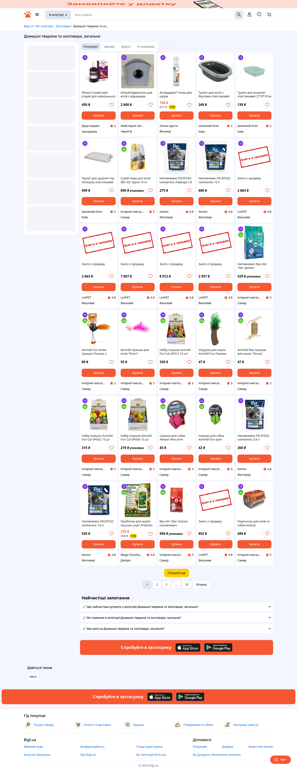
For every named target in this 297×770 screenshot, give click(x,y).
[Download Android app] (218, 647)
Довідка (227, 747)
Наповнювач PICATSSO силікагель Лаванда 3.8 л (176, 180)
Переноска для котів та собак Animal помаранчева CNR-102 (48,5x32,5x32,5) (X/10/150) (253, 523)
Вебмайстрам (33, 747)
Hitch (33, 677)
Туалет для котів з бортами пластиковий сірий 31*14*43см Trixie (214, 94)
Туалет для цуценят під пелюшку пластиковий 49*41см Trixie (98, 180)
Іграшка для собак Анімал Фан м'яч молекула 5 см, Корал (175, 437)
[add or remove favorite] (111, 105)
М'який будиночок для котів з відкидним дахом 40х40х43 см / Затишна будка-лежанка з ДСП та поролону (137, 94)
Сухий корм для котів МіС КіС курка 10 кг (136, 180)
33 (187, 584)
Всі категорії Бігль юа (151, 755)
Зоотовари (63, 26)
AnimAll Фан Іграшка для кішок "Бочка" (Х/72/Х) (251, 351)
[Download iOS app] (188, 647)
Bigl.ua (28, 26)
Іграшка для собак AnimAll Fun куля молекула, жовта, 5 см (213, 437)
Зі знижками (145, 46)
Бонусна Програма (37, 755)
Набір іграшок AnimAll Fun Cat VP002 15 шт (97, 437)
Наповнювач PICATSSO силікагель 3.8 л (253, 437)
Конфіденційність (92, 747)
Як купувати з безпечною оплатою (217, 755)
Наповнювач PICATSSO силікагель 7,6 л (97, 523)
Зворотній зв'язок (260, 747)
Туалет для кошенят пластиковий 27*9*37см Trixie (254, 94)
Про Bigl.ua (88, 755)
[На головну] (27, 17)
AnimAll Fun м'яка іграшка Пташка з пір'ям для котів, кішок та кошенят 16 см (98, 351)
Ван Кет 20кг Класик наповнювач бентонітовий (174, 523)
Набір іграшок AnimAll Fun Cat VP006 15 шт (136, 437)
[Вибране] (259, 16)
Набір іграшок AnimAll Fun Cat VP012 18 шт (175, 351)
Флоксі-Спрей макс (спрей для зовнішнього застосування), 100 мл (99, 94)
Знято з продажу (248, 178)
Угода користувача (150, 747)
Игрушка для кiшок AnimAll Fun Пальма (212, 351)
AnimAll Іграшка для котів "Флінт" (135, 351)
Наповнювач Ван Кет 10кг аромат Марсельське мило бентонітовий (252, 266)
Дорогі (126, 46)
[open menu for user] (249, 14)
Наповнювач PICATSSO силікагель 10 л (214, 180)
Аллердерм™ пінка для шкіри (176, 94)
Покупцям (200, 747)
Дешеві (110, 46)
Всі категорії (44, 26)
